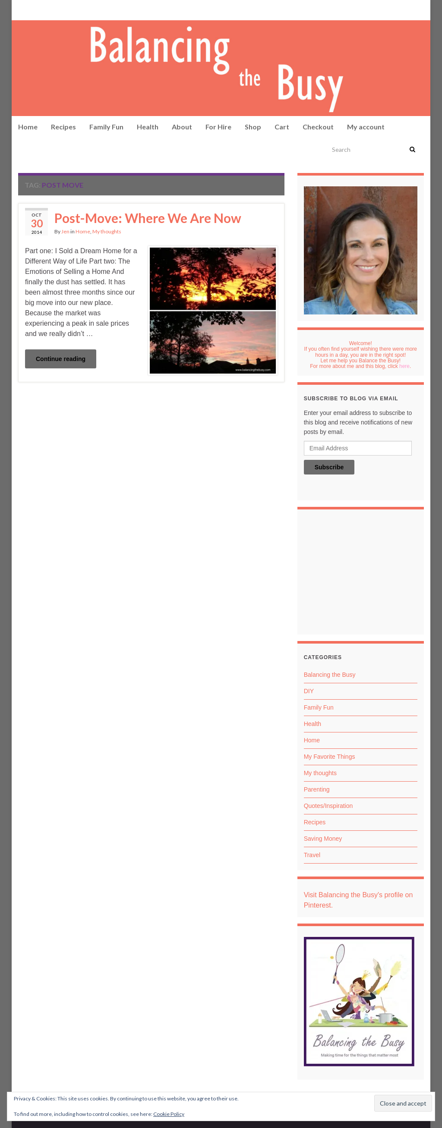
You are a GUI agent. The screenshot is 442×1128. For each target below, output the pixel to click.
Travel (312, 854)
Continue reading (60, 358)
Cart (282, 127)
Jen (65, 231)
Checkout (318, 127)
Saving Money (323, 838)
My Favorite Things (329, 756)
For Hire (218, 127)
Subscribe (329, 467)
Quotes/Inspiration (328, 805)
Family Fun (106, 127)
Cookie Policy (168, 1114)
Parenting (317, 789)
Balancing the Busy (330, 674)
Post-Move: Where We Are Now (147, 218)
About (182, 127)
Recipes (63, 127)
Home (28, 127)
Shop (253, 127)
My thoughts (106, 231)
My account (366, 127)
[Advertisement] (360, 574)
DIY (309, 691)
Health (147, 127)
